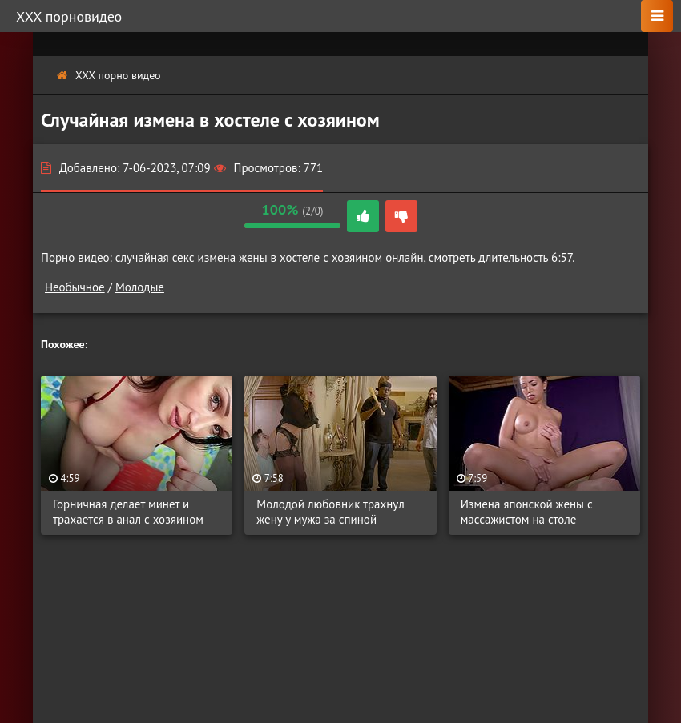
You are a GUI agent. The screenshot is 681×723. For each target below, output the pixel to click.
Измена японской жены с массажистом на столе (527, 511)
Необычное (75, 287)
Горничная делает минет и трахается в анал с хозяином (128, 511)
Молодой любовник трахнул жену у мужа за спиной (330, 511)
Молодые (139, 287)
